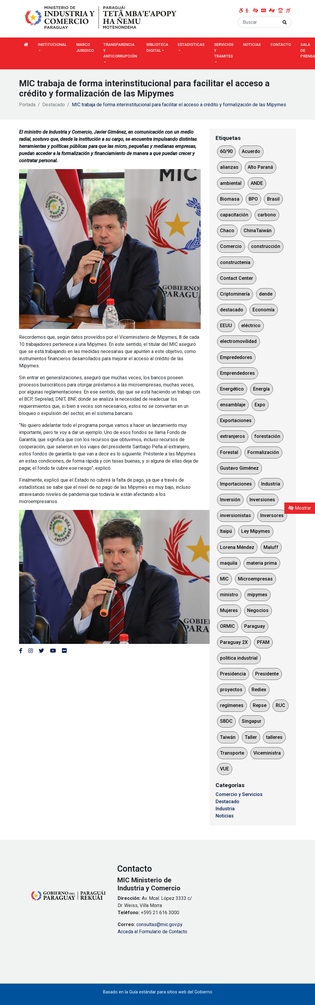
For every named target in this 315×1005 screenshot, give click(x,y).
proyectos (231, 689)
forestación (267, 436)
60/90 (226, 151)
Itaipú (226, 531)
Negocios (258, 610)
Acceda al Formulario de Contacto (152, 931)
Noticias (225, 816)
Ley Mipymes (255, 531)
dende (265, 294)
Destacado (53, 104)
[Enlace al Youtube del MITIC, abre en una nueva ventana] (53, 651)
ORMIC (227, 626)
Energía (261, 389)
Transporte (232, 753)
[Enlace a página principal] (101, 17)
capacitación (234, 215)
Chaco (227, 230)
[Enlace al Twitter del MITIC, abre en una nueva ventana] (41, 651)
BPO (253, 199)
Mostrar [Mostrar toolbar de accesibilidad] (299, 508)
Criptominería (235, 294)
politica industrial (239, 658)
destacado (231, 310)
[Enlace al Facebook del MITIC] (20, 651)
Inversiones (262, 499)
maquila (228, 563)
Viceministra (267, 753)
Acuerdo (251, 151)
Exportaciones (236, 420)
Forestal (229, 452)
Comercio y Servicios (239, 794)
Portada (27, 104)
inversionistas (235, 515)
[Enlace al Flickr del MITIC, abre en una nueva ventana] (64, 651)
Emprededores (236, 357)
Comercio (231, 246)
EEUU (226, 325)
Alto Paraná (260, 167)
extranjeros (232, 436)
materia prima (262, 563)
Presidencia (233, 674)
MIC (224, 579)
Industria (270, 484)
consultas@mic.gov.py (159, 924)
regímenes (232, 705)
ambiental (230, 183)
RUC (280, 705)
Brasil (273, 199)
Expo (260, 405)
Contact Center (236, 278)
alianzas (229, 167)
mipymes (257, 594)
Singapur (251, 721)
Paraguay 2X (234, 642)
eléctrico (251, 325)
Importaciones (236, 484)
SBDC (226, 721)
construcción (265, 246)
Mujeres (229, 610)
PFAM (263, 642)
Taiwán (228, 737)
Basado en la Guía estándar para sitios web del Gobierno (157, 992)
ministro (229, 594)
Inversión (230, 499)
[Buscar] (258, 22)
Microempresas (255, 579)
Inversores (272, 515)
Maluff (270, 547)
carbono (267, 215)
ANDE (257, 183)
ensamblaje (232, 405)
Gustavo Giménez (239, 468)
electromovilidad (238, 341)
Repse (259, 705)
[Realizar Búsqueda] (284, 22)
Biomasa (229, 199)
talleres (274, 737)
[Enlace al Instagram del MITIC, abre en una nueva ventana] (30, 651)
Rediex (259, 689)
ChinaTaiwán (258, 230)
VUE (224, 769)
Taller (251, 737)
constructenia (235, 262)
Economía (263, 310)
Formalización (263, 452)
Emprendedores (237, 373)
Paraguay (254, 626)
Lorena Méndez (237, 547)
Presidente (267, 674)
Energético (232, 389)
